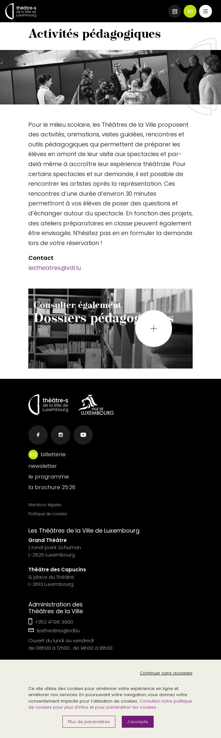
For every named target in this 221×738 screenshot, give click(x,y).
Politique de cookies (47, 514)
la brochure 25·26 (51, 487)
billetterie (53, 454)
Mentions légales (45, 505)
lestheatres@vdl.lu (54, 268)
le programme (48, 476)
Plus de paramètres (89, 722)
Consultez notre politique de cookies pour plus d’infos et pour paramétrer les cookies (110, 704)
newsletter (42, 466)
